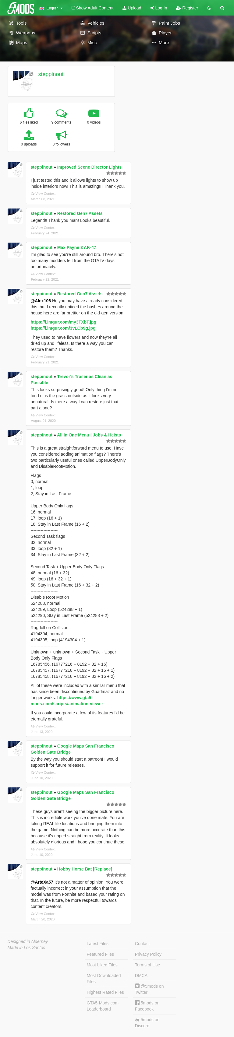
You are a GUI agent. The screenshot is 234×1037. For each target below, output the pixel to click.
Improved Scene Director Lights (89, 167)
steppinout (50, 74)
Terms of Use (147, 964)
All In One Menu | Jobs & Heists (89, 435)
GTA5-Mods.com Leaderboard (103, 1005)
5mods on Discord (147, 1022)
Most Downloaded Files (104, 978)
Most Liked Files (102, 964)
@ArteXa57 (42, 882)
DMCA (141, 975)
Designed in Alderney (28, 941)
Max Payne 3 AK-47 (76, 247)
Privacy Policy (148, 954)
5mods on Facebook (147, 1005)
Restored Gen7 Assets (80, 213)
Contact (142, 943)
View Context (43, 193)
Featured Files (100, 954)
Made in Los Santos (26, 947)
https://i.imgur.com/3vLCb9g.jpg (63, 328)
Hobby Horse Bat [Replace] (84, 869)
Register (187, 7)
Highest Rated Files (105, 992)
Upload (131, 7)
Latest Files (98, 943)
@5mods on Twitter (149, 989)
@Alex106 (41, 300)
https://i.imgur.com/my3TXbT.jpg (63, 322)
